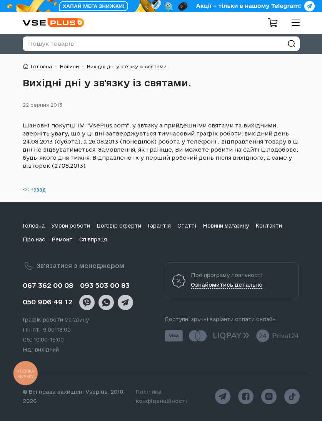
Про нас (34, 239)
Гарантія (159, 226)
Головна (41, 66)
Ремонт (62, 239)
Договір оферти (119, 226)
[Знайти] (291, 43)
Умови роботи (70, 226)
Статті (186, 226)
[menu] (293, 22)
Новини (69, 66)
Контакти (268, 226)
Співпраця (93, 239)
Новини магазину (226, 226)
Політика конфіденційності (161, 396)
